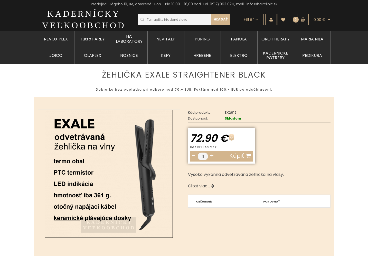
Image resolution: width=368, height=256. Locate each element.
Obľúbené (204, 201)
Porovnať (271, 201)
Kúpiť (240, 156)
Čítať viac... (201, 186)
